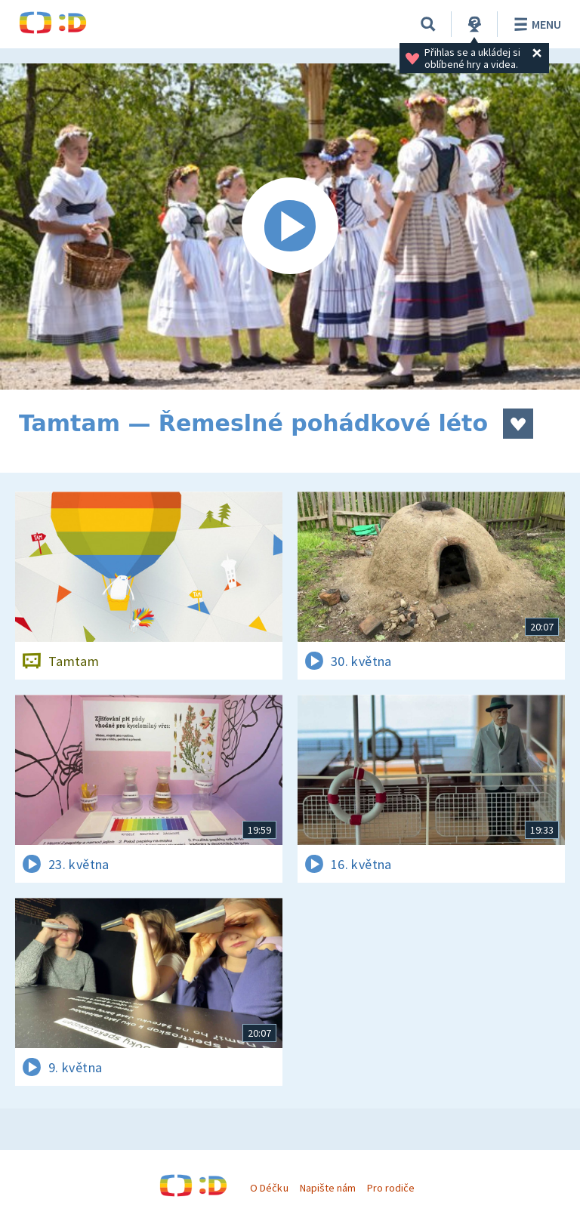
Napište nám (328, 1188)
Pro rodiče (391, 1188)
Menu (535, 24)
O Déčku (269, 1188)
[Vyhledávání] (428, 24)
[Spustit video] (290, 226)
